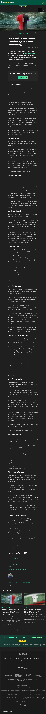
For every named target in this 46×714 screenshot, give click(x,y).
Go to (23, 6)
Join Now (22, 640)
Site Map (23, 660)
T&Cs (38, 645)
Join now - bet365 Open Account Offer (17, 569)
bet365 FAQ (18, 658)
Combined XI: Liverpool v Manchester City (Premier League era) (10, 612)
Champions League (30, 53)
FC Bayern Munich (27, 582)
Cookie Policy (23, 690)
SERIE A (26, 607)
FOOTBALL (19, 10)
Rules (5, 658)
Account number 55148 (39, 697)
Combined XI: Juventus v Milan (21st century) (33, 611)
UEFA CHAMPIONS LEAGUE (22, 33)
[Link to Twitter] (37, 33)
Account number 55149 (39, 698)
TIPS (14, 10)
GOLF (35, 10)
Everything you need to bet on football (17, 555)
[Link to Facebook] (35, 33)
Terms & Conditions (37, 658)
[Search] (43, 10)
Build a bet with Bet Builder (14, 559)
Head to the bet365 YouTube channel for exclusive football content (21, 565)
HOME (2, 10)
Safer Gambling (27, 658)
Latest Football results (13, 562)
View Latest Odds (23, 77)
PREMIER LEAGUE (6, 607)
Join (43, 2)
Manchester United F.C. (14, 582)
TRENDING (8, 10)
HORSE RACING (28, 10)
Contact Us (11, 658)
